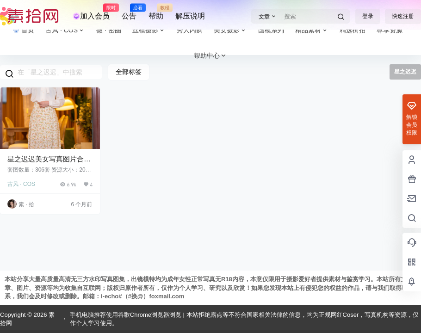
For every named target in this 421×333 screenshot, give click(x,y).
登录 (367, 16)
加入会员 (91, 12)
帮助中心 (210, 55)
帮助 (156, 12)
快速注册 (403, 16)
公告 (129, 12)
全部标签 (129, 71)
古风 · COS (21, 184)
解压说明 (190, 16)
